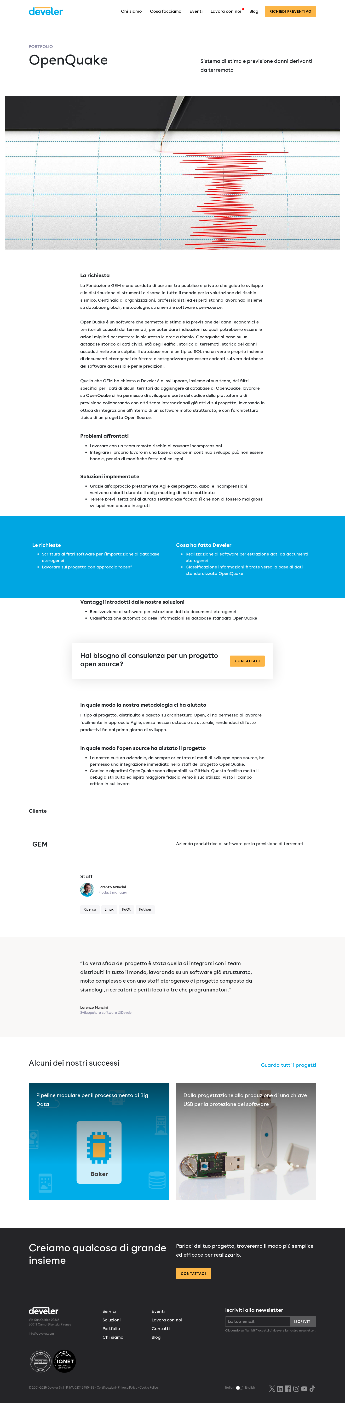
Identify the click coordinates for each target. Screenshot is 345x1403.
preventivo (290, 11)
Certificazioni (106, 1387)
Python (145, 909)
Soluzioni (112, 1319)
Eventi (196, 11)
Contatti (161, 1328)
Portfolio (41, 46)
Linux (109, 909)
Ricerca (90, 909)
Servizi (109, 1311)
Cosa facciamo (165, 11)
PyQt (126, 909)
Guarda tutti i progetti (288, 1065)
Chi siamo (131, 11)
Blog (253, 11)
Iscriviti (303, 1321)
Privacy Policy (127, 1387)
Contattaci (247, 661)
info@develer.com (41, 1333)
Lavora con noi (226, 11)
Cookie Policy (148, 1387)
